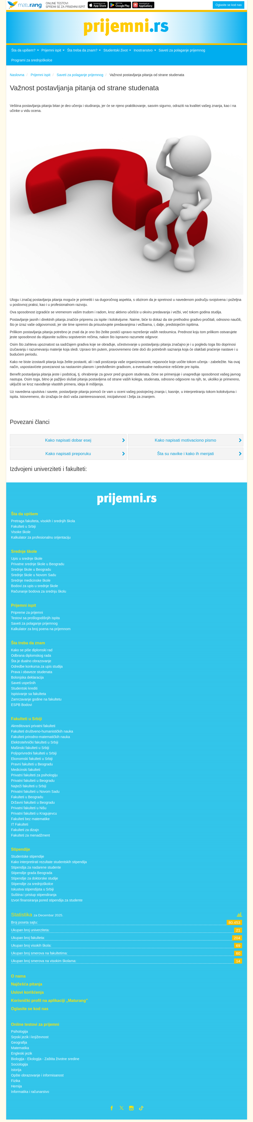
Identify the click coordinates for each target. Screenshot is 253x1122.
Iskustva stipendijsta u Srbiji (32, 890)
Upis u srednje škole (26, 560)
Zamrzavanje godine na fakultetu (36, 700)
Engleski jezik (21, 1054)
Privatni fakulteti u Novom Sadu (35, 792)
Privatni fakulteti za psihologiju (34, 776)
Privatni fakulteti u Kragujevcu (34, 814)
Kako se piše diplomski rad (32, 651)
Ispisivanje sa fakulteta (28, 695)
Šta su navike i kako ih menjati (185, 455)
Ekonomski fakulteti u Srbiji (32, 759)
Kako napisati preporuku (68, 455)
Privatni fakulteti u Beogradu (33, 781)
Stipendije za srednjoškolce (32, 885)
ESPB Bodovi (21, 705)
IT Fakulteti (19, 825)
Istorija (16, 1071)
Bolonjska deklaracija (27, 678)
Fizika (15, 1081)
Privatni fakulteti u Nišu (28, 809)
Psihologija (19, 1032)
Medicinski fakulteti (25, 770)
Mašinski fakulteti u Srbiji (30, 749)
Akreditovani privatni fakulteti (33, 727)
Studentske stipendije (27, 857)
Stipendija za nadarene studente (36, 868)
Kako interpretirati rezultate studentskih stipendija (49, 863)
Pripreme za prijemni (27, 613)
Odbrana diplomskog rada (31, 656)
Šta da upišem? (25, 53)
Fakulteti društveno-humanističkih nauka (42, 732)
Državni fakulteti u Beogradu (33, 803)
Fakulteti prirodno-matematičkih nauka (40, 738)
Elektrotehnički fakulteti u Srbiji (34, 743)
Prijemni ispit (53, 53)
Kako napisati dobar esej (68, 441)
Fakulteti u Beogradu (27, 798)
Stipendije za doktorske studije (34, 879)
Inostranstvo (145, 53)
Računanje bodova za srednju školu (38, 592)
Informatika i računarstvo (30, 1092)
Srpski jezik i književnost (30, 1038)
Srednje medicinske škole (31, 581)
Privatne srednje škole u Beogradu (37, 565)
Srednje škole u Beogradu (31, 570)
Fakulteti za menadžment (30, 836)
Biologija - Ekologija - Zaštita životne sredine (45, 1060)
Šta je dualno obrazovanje (31, 662)
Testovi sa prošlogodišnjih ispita (35, 619)
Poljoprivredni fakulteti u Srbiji (34, 754)
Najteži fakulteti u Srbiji (28, 787)
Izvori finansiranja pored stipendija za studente (47, 901)
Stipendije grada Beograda (31, 874)
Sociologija (19, 1065)
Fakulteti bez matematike (30, 820)
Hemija (16, 1087)
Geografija (19, 1043)
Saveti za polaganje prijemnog (182, 52)
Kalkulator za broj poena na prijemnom (41, 630)
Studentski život (117, 53)
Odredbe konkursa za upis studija (37, 667)
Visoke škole (21, 533)
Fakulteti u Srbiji (23, 527)
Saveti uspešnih (23, 684)
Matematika (20, 1049)
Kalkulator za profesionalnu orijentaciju (41, 538)
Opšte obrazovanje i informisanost (37, 1076)
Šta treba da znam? (84, 53)
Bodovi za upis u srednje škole (34, 587)
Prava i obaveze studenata (31, 673)
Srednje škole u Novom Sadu (33, 576)
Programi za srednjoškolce (31, 62)
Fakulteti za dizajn (25, 831)
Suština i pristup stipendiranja (34, 895)
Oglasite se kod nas (229, 5)
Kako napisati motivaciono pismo (185, 441)
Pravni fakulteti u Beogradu (32, 765)
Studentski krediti (24, 689)
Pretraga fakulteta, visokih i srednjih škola (43, 522)
